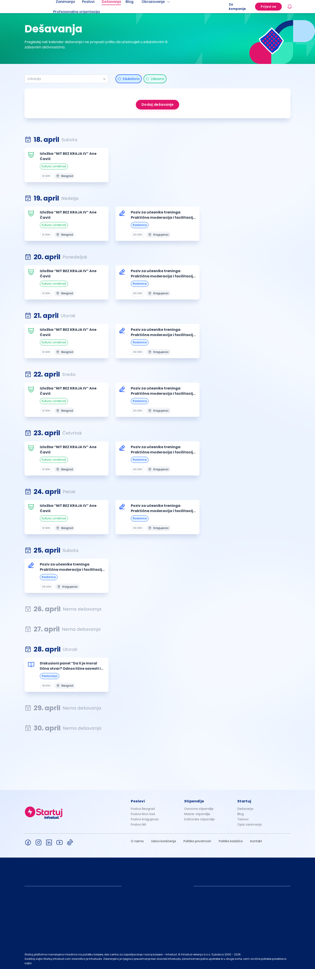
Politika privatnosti (197, 841)
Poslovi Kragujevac (145, 819)
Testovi (242, 819)
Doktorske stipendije (199, 819)
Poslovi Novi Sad (143, 814)
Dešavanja (245, 809)
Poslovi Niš (138, 824)
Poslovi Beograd (143, 809)
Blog (240, 814)
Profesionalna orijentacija (76, 11)
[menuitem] (82, 12)
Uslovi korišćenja (163, 841)
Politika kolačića (231, 841)
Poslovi (138, 801)
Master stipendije (197, 814)
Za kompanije (237, 6)
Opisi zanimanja (249, 824)
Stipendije (194, 801)
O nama (137, 841)
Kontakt (256, 841)
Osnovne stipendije (199, 809)
